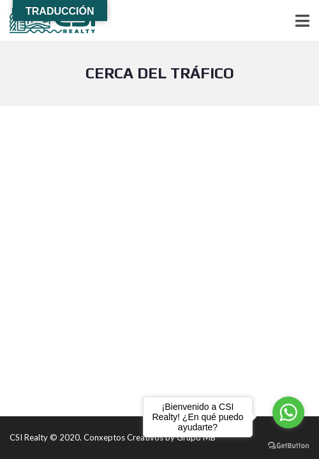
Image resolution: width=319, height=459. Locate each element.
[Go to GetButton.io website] (288, 446)
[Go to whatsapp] (288, 412)
